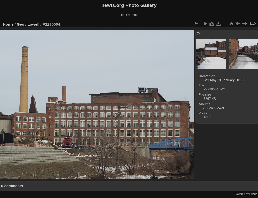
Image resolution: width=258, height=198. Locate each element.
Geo (20, 24)
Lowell (33, 24)
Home (8, 24)
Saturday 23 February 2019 (223, 80)
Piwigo (253, 193)
